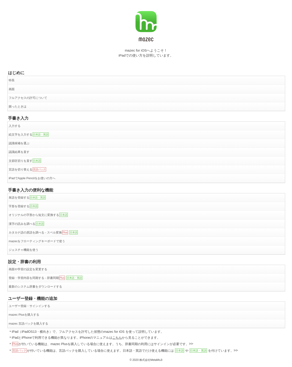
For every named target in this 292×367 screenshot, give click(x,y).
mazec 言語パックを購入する (28, 323)
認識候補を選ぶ (19, 143)
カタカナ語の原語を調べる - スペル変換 (43, 232)
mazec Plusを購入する (24, 314)
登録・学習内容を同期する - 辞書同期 (45, 278)
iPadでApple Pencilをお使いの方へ (32, 178)
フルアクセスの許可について (28, 98)
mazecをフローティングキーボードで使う (37, 241)
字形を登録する (23, 206)
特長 (12, 80)
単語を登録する (27, 197)
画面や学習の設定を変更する (28, 269)
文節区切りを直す (25, 161)
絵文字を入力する (29, 134)
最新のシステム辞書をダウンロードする (35, 286)
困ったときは (17, 106)
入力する (15, 126)
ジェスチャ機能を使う (23, 250)
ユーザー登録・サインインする (29, 306)
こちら (117, 337)
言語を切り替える (27, 169)
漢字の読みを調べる (26, 224)
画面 (12, 89)
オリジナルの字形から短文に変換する (38, 215)
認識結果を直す (19, 152)
